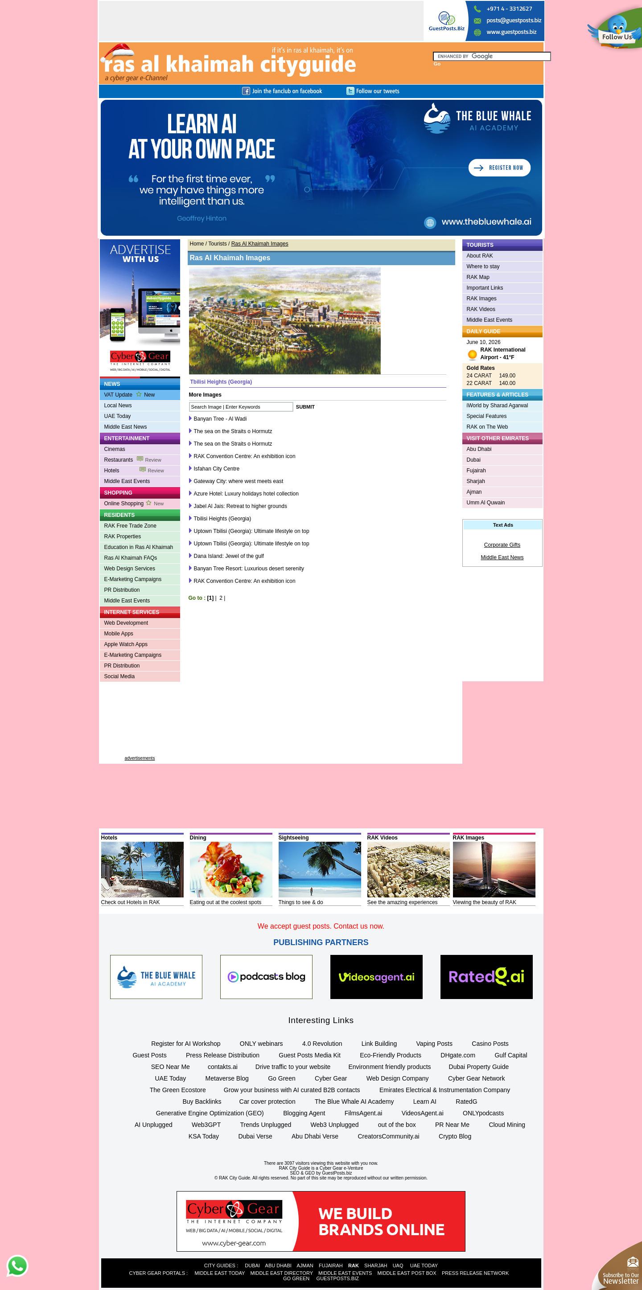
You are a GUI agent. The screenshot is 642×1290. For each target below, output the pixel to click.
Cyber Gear (331, 1078)
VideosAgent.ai (423, 1113)
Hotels (134, 470)
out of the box (397, 1124)
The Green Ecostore (178, 1089)
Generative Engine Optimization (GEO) (210, 1113)
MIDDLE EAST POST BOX (406, 1273)
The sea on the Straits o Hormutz (233, 431)
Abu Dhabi (479, 449)
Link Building (379, 1043)
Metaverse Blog (227, 1078)
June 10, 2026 (496, 351)
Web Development (126, 623)
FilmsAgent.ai (364, 1113)
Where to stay (483, 266)
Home (197, 244)
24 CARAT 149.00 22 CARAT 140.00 (491, 375)
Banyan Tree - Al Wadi (220, 419)
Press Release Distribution (222, 1055)
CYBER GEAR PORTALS (157, 1273)
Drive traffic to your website (293, 1066)
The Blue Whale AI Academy (354, 1101)
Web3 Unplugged (335, 1124)
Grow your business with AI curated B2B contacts (292, 1089)
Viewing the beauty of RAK (485, 902)
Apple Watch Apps (126, 644)
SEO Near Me (170, 1066)
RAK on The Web (487, 427)
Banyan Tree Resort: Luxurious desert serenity (249, 568)
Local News (118, 405)
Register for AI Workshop (185, 1043)
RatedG (466, 1101)
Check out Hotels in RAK (130, 902)
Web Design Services (130, 568)
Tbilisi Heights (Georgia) (222, 519)
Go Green (281, 1078)
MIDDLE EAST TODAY (219, 1273)
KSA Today (204, 1136)
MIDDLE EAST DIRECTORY (281, 1273)
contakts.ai (223, 1066)
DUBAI (252, 1265)
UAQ (398, 1265)
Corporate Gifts (502, 545)
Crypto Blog (455, 1136)
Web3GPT (206, 1124)
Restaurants (132, 460)
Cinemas (114, 449)
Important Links (485, 288)
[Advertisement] (140, 722)
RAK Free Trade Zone (130, 526)
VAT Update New (129, 394)
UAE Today (117, 416)
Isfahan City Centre (217, 469)
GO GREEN (296, 1278)
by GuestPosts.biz (334, 1173)
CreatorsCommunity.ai (388, 1136)
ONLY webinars (261, 1043)
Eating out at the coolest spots (226, 902)
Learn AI (424, 1101)
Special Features (487, 416)
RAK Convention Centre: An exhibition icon (245, 456)
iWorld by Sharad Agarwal (497, 405)
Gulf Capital (510, 1055)
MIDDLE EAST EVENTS (345, 1273)
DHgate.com (457, 1055)
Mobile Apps (118, 634)
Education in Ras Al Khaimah (138, 547)
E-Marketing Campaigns (133, 579)
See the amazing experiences (402, 902)
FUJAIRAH (331, 1265)
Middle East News (125, 427)
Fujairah (476, 470)
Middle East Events (127, 481)
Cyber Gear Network (476, 1078)
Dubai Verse (255, 1136)
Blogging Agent (304, 1113)
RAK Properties (122, 536)
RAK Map (478, 277)
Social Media (119, 676)
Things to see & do (301, 902)
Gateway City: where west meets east (239, 481)
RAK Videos (481, 309)
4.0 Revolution (322, 1043)
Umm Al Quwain (486, 503)
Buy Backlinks (201, 1101)
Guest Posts (149, 1055)
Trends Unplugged (266, 1124)
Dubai (474, 460)
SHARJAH (375, 1265)
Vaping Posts (434, 1043)
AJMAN (304, 1265)
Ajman (474, 492)
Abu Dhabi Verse (315, 1136)
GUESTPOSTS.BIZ (338, 1278)
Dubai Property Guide (479, 1066)
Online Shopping (134, 503)
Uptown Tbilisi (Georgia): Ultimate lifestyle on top (251, 531)
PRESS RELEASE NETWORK (475, 1273)
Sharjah (476, 481)
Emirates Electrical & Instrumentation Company (444, 1089)
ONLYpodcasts (483, 1113)
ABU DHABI (278, 1265)
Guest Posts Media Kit (310, 1055)
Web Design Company (397, 1078)
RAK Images (482, 298)
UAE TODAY (424, 1265)
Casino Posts (490, 1043)
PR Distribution (122, 590)
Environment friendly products (389, 1066)
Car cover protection (267, 1101)
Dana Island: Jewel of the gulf (229, 556)
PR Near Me (452, 1124)
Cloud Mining (507, 1124)
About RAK (480, 256)
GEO (310, 1173)
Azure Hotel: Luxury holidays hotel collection (246, 494)
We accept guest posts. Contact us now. (321, 926)
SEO (295, 1173)
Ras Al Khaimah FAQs (130, 558)
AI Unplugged (154, 1124)
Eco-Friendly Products (390, 1055)
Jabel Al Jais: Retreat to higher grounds (240, 506)
